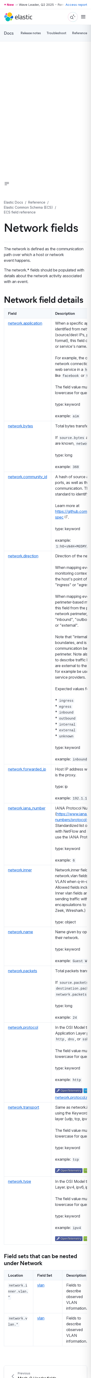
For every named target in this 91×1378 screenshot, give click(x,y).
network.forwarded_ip (27, 769)
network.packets (22, 970)
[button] (7, 184)
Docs (9, 33)
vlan (40, 1285)
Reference (79, 33)
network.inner (20, 870)
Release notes (31, 33)
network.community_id (27, 476)
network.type (19, 1181)
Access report (76, 4)
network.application (25, 323)
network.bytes (20, 426)
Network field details (43, 299)
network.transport (23, 1107)
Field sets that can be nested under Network (40, 1259)
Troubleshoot (56, 33)
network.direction (23, 556)
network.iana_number (26, 808)
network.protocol (23, 1027)
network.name (20, 931)
